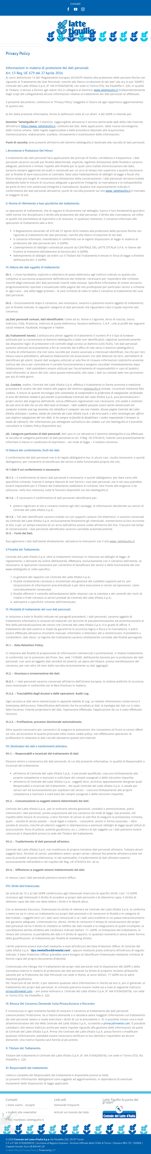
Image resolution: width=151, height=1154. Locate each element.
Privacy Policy (29, 1150)
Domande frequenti (66, 1105)
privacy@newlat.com (117, 1023)
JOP (54, 1150)
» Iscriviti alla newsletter (21, 1112)
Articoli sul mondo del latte (71, 1112)
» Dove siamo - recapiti (20, 1105)
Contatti (75, 4)
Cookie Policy (13, 1150)
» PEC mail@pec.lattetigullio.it (25, 1119)
